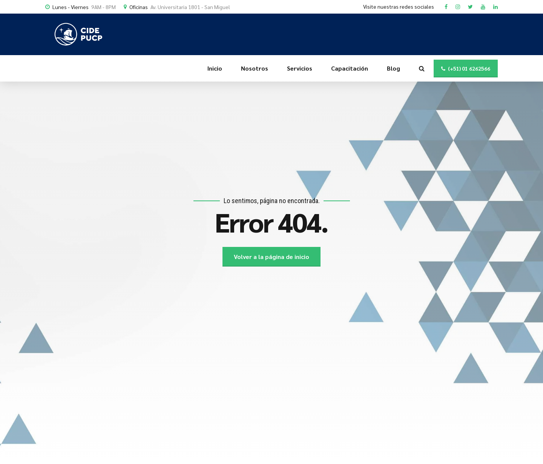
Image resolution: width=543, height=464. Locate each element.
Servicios (299, 68)
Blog (393, 68)
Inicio (214, 68)
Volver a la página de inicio (271, 257)
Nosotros (254, 68)
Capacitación (349, 68)
